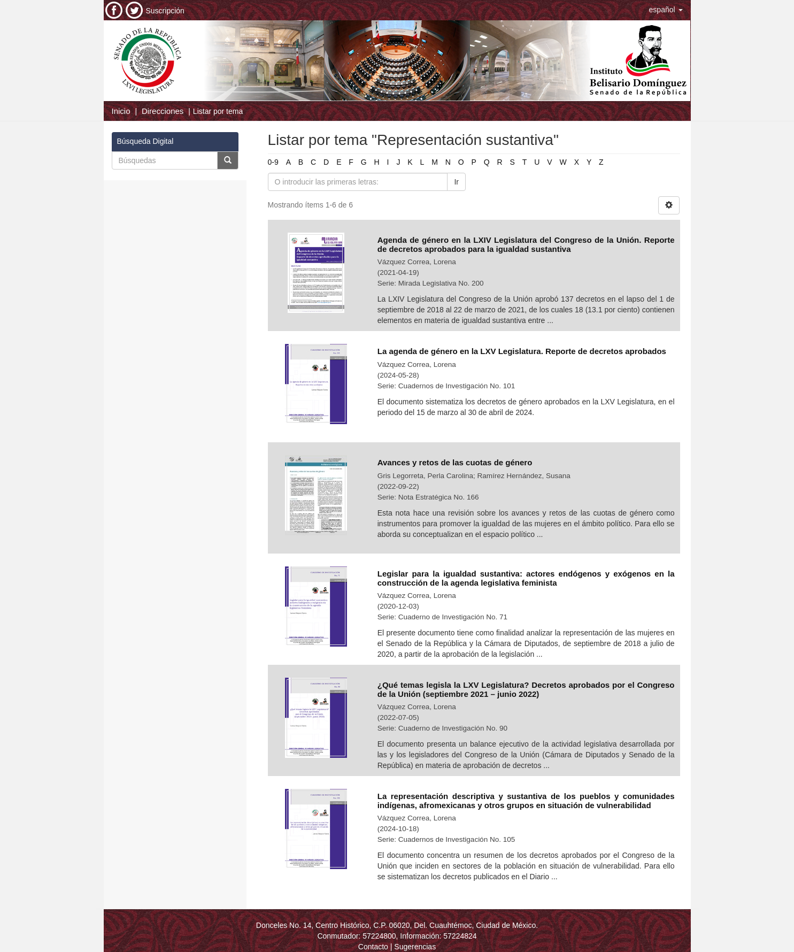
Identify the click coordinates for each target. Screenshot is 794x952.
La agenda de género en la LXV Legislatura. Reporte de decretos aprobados (521, 351)
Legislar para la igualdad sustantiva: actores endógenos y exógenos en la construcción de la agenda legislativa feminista (526, 578)
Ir (456, 182)
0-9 (273, 162)
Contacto (373, 946)
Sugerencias (415, 946)
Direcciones (162, 111)
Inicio (121, 111)
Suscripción (165, 10)
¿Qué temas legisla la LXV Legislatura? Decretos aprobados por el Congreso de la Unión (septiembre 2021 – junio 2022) (526, 689)
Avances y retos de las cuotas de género (455, 462)
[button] (666, 9)
